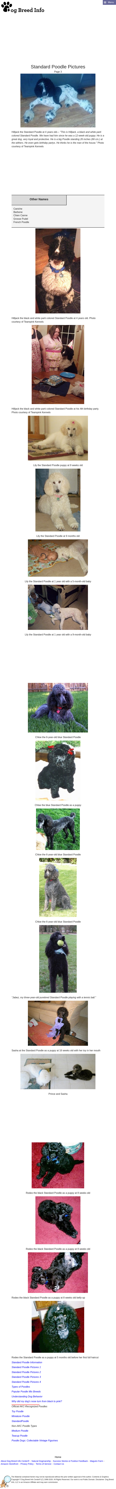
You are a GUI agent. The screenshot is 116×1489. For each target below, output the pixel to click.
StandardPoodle (20, 1421)
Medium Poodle (20, 1431)
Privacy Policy (26, 1464)
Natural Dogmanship (41, 1461)
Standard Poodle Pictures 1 (26, 1367)
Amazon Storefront (9, 1464)
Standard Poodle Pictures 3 (26, 1377)
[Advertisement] (57, 35)
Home (58, 1457)
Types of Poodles (21, 1386)
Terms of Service (43, 1464)
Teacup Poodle (19, 1435)
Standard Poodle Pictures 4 (26, 1382)
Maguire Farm (96, 1461)
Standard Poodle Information (27, 1362)
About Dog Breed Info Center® (15, 1461)
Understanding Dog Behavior (27, 1396)
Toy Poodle (17, 1411)
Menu (111, 2)
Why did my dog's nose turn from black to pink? (37, 1401)
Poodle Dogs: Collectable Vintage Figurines (35, 1440)
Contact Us (59, 1464)
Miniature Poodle (21, 1416)
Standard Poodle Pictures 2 (26, 1372)
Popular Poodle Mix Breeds (26, 1391)
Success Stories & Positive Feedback (70, 1461)
